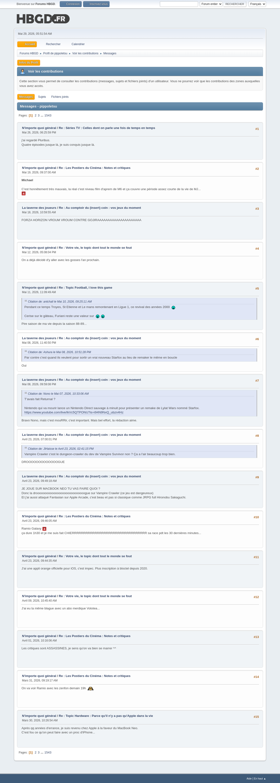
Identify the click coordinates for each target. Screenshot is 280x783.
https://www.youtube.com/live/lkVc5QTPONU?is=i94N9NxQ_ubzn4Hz (73, 412)
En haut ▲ (260, 778)
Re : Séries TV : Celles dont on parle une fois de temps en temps (107, 127)
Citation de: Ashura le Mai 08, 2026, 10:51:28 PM (59, 351)
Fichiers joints (59, 96)
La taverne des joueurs (39, 207)
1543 (47, 115)
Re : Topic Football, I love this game (85, 287)
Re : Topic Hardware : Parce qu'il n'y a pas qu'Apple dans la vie (106, 715)
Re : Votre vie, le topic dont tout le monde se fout (95, 247)
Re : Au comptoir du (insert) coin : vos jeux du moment (100, 207)
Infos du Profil (28, 62)
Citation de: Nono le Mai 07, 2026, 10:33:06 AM (58, 393)
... (42, 115)
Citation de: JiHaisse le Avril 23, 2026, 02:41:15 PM (60, 448)
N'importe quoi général (39, 127)
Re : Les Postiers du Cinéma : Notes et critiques (95, 167)
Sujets (42, 96)
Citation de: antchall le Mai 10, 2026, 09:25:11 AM (60, 301)
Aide (249, 778)
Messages (26, 96)
